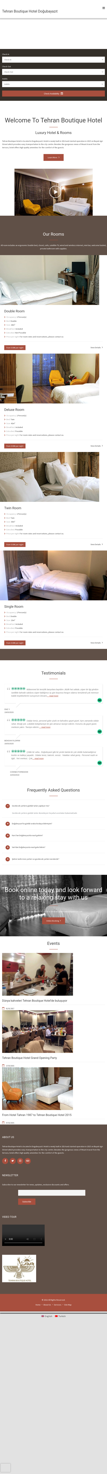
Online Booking (53, 920)
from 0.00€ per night (14, 347)
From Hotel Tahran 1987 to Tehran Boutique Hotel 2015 (37, 1115)
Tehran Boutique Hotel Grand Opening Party (29, 1058)
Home (38, 1304)
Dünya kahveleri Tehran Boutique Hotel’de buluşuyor (34, 1000)
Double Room (14, 311)
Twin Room (12, 508)
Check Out (6, 66)
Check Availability (53, 93)
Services (57, 1304)
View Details (97, 347)
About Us (47, 1304)
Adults (5, 79)
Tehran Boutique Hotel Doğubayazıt (30, 11)
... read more (52, 696)
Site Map (68, 1304)
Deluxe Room (14, 410)
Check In (5, 54)
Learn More (53, 157)
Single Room (13, 607)
